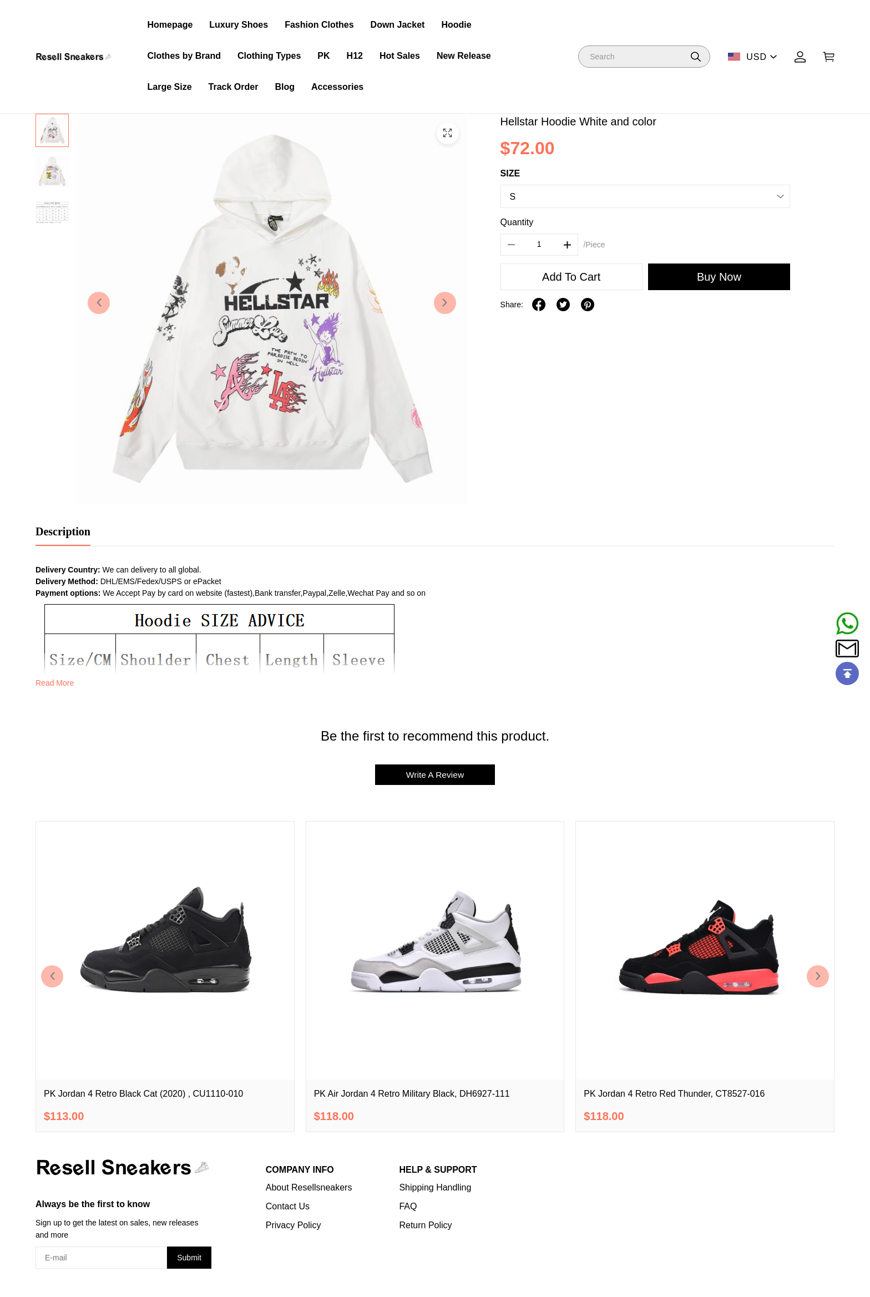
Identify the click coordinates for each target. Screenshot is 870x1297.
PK (323, 55)
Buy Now (719, 277)
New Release (464, 55)
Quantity (517, 222)
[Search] (644, 56)
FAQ (408, 1207)
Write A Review (434, 774)
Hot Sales (400, 55)
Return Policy (425, 1225)
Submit (189, 1258)
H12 (355, 55)
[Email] (847, 648)
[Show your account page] (800, 57)
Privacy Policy (293, 1225)
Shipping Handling (435, 1188)
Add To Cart (571, 277)
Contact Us (288, 1207)
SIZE (510, 173)
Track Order (234, 87)
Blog (285, 87)
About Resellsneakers (309, 1188)
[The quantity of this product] (539, 244)
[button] (696, 57)
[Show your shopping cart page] (828, 57)
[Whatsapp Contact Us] (847, 623)
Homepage (170, 24)
